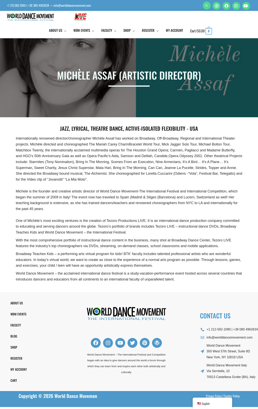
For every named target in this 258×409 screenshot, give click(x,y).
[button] (207, 5)
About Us (16, 305)
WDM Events (18, 316)
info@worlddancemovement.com (81, 5)
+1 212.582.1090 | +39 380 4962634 (31, 5)
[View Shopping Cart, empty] (201, 32)
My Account (18, 371)
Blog (13, 338)
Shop (13, 349)
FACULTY (15, 327)
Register (16, 360)
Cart (13, 382)
